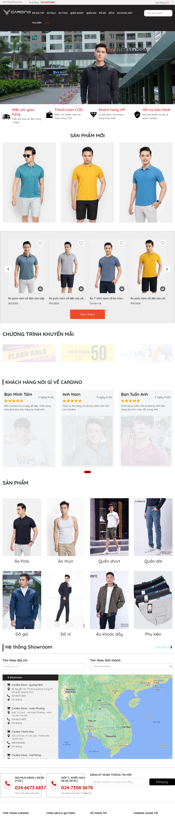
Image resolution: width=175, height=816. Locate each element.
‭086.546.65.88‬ (18, 688)
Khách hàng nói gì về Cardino (105, 786)
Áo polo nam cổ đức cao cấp (26, 298)
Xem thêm (87, 314)
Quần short (77, 13)
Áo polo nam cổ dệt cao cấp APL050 (67, 298)
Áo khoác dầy (124, 13)
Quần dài (91, 13)
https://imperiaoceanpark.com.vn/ (21, 807)
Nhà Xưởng (96, 774)
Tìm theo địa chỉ (15, 606)
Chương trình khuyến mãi (38, 334)
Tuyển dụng (96, 791)
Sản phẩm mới (87, 135)
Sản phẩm (15, 429)
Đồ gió (102, 13)
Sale (46, 22)
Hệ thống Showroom (12, 2)
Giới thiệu (94, 769)
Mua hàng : (42, 2)
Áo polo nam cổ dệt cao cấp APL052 (148, 298)
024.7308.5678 (77, 734)
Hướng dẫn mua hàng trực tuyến (63, 791)
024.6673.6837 (30, 734)
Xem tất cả (164, 593)
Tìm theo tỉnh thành (105, 606)
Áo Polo (51, 13)
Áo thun (63, 13)
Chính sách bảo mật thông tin (61, 774)
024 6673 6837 (19, 642)
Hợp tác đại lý (53, 786)
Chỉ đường (17, 645)
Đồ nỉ (111, 13)
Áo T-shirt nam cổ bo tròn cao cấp (106, 298)
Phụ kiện (37, 22)
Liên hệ (93, 797)
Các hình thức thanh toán (59, 769)
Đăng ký (162, 728)
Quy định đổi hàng (55, 797)
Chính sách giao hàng (57, 780)
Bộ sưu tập (38, 13)
